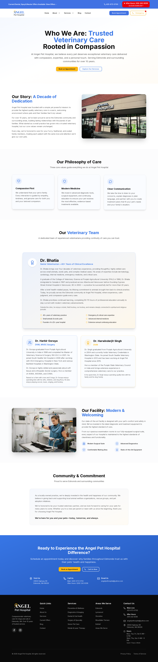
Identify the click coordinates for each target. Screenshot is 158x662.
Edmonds (99, 608)
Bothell (98, 624)
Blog (79, 13)
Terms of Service (140, 654)
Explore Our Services (91, 69)
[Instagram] (20, 630)
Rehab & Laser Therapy (76, 628)
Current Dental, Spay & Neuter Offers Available (32, 4)
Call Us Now (90, 570)
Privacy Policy (126, 654)
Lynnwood (99, 612)
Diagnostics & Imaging (76, 612)
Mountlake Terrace (102, 620)
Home (47, 13)
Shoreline (99, 616)
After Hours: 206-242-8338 (137, 3)
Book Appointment (119, 13)
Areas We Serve (101, 628)
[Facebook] (14, 630)
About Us (43, 612)
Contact (88, 13)
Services (67, 13)
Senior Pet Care (73, 624)
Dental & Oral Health (75, 616)
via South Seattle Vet (136, 5)
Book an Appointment (67, 69)
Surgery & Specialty (75, 620)
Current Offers (45, 620)
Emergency (139, 12)
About (55, 13)
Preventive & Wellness (76, 608)
